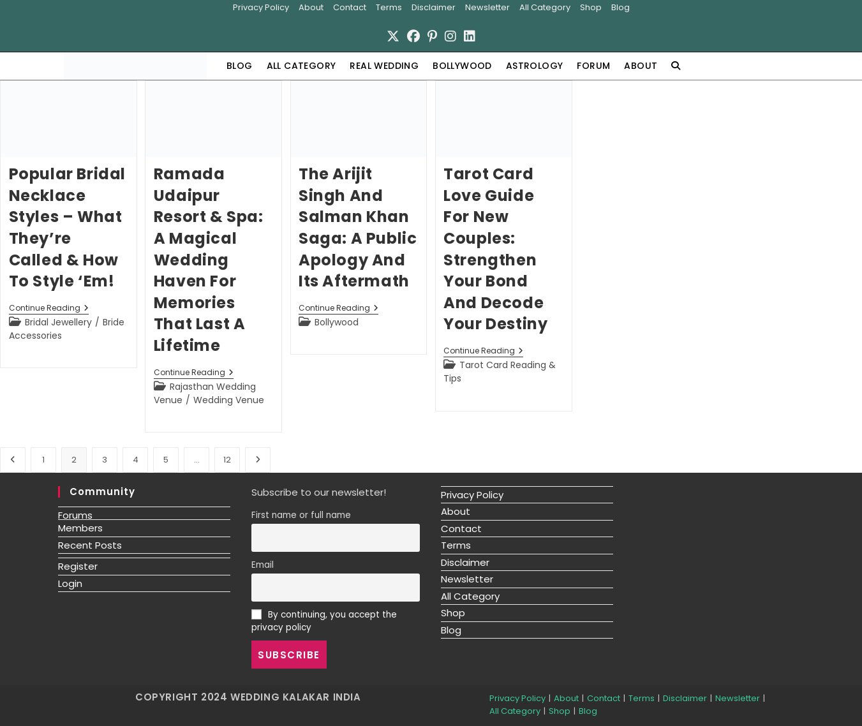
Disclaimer (434, 7)
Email (262, 565)
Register (78, 566)
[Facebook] (413, 35)
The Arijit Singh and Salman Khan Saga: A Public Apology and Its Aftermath (358, 227)
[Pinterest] (432, 35)
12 (227, 459)
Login (70, 582)
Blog (620, 7)
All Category (544, 7)
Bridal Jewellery (58, 322)
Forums (75, 514)
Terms (389, 7)
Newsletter (487, 7)
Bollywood (337, 322)
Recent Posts (90, 544)
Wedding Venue (228, 399)
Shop (591, 7)
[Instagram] (450, 35)
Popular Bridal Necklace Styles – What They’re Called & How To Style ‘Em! (67, 227)
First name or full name (301, 515)
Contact (349, 7)
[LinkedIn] (469, 35)
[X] (393, 35)
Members (80, 528)
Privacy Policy (261, 7)
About (311, 7)
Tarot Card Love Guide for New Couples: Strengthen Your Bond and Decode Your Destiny (495, 248)
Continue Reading (49, 309)
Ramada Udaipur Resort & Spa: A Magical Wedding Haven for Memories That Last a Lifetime (209, 259)
